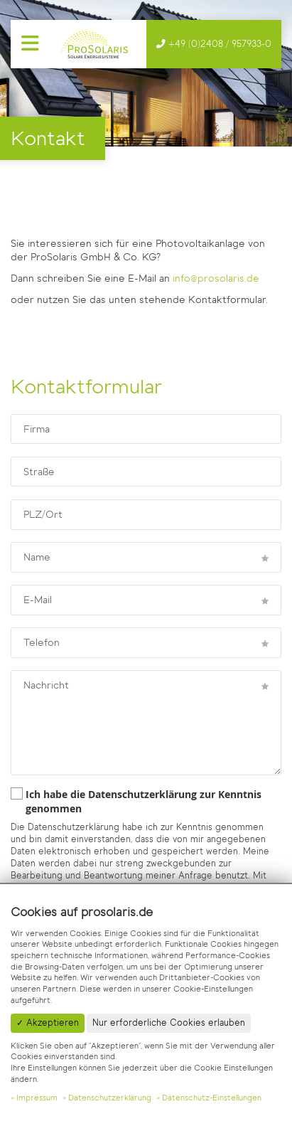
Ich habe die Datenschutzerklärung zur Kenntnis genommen (136, 801)
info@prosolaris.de (216, 278)
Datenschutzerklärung (109, 1098)
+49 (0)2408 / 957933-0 (218, 43)
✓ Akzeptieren (47, 1022)
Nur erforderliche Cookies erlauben (168, 1022)
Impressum (37, 1098)
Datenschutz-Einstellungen (211, 1098)
